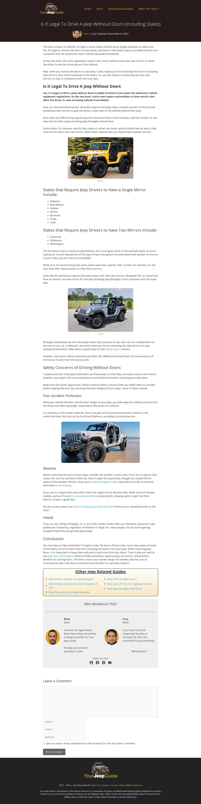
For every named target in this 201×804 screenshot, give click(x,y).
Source (100, 181)
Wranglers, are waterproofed (78, 496)
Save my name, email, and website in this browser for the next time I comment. (91, 743)
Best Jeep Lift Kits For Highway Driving (129, 583)
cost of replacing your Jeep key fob (92, 506)
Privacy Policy (117, 785)
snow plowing (63, 485)
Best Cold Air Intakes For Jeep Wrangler (71, 579)
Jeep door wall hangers (60, 556)
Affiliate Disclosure (133, 785)
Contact (105, 785)
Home (87, 8)
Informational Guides (120, 8)
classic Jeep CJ (113, 349)
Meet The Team (150, 9)
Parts (100, 8)
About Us (96, 785)
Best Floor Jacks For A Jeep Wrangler (69, 592)
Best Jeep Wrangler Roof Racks (124, 588)
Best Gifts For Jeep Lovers (122, 579)
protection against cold (103, 481)
